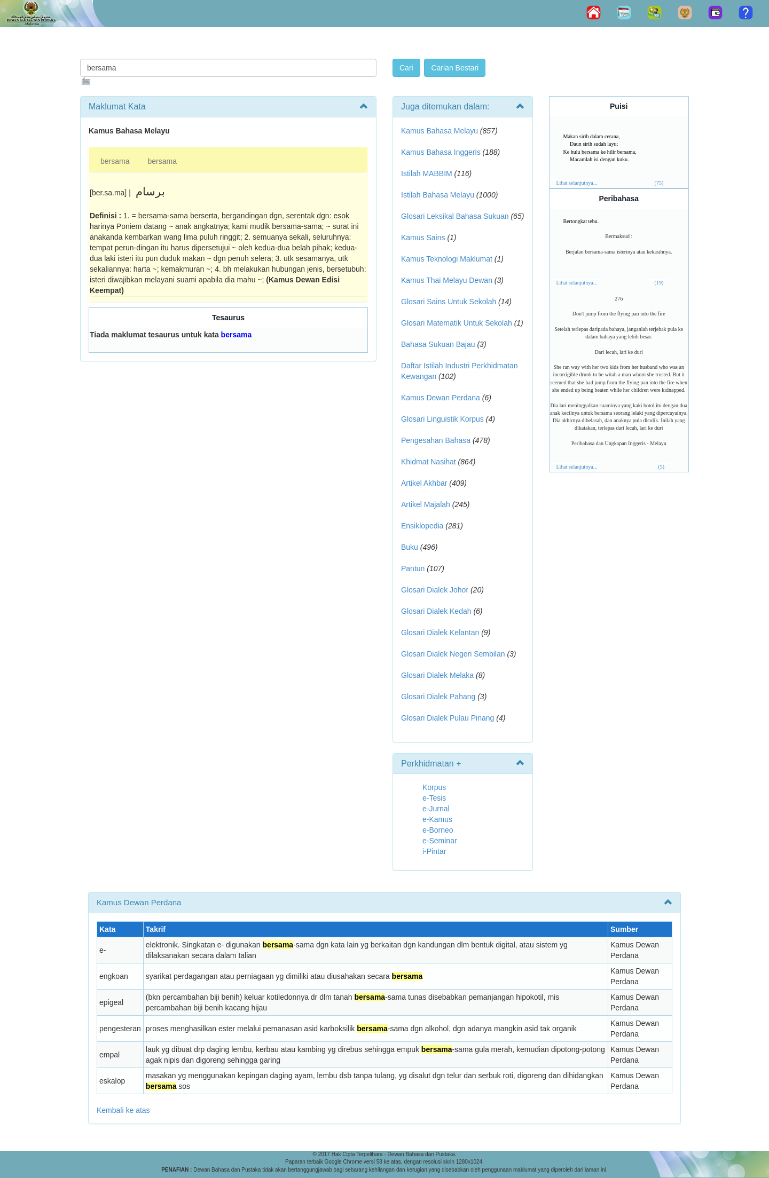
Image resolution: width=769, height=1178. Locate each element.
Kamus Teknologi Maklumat (446, 259)
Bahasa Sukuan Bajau (438, 344)
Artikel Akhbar (424, 483)
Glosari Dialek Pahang (438, 696)
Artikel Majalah (425, 504)
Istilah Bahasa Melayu (437, 195)
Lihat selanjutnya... (577, 183)
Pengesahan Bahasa (435, 440)
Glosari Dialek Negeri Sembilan (453, 654)
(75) (659, 183)
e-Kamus (437, 819)
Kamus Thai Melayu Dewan (446, 280)
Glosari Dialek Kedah (436, 611)
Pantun (413, 568)
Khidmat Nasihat (428, 461)
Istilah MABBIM (426, 173)
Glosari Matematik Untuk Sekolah (456, 323)
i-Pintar (434, 851)
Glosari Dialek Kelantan (440, 632)
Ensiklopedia (422, 525)
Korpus (434, 787)
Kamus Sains (423, 237)
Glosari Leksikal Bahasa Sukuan (455, 216)
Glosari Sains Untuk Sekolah (448, 301)
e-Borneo (437, 830)
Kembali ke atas (123, 1110)
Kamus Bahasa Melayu (440, 131)
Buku (409, 547)
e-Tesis (434, 798)
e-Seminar (439, 840)
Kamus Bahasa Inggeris (441, 152)
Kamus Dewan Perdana (440, 397)
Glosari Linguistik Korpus (442, 419)
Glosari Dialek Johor (434, 590)
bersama (114, 161)
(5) (661, 467)
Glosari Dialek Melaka (437, 675)
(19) (659, 283)
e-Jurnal (436, 808)
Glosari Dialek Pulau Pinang (447, 718)
